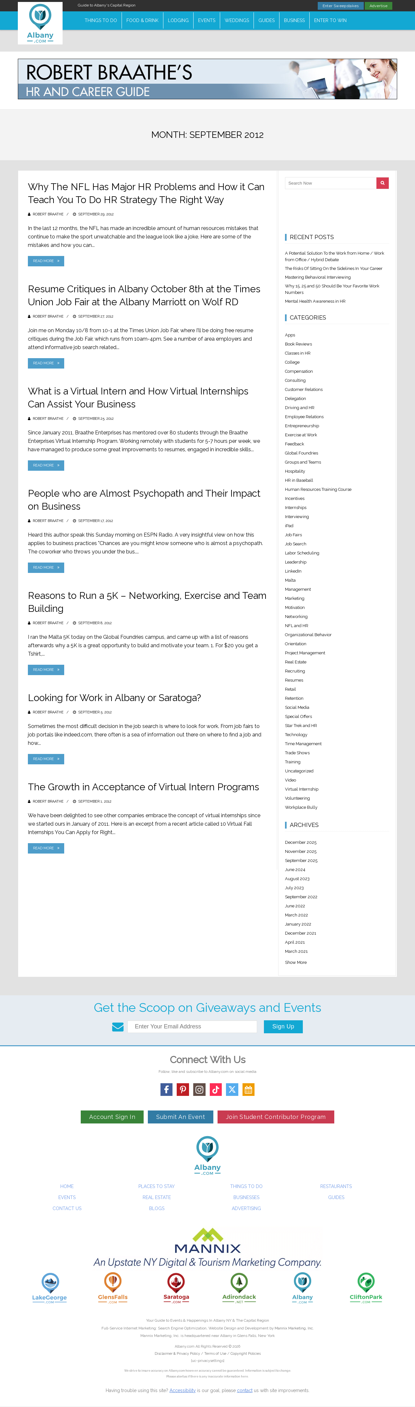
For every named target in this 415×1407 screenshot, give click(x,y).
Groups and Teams (303, 462)
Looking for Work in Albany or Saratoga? (116, 697)
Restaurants (336, 1186)
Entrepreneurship (302, 425)
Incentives (294, 498)
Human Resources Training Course (318, 489)
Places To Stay (156, 1186)
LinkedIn (293, 571)
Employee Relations (304, 416)
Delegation (295, 398)
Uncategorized (299, 771)
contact (245, 1390)
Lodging (178, 20)
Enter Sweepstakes (341, 6)
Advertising (246, 1208)
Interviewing (297, 516)
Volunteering (297, 798)
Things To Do (101, 20)
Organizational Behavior (308, 634)
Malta (290, 580)
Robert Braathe (48, 214)
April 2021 (295, 942)
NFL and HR (296, 625)
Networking (296, 616)
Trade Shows (297, 752)
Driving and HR (299, 407)
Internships (295, 507)
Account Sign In (112, 1116)
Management (298, 589)
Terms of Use (215, 1354)
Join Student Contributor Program (276, 1116)
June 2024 (295, 869)
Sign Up (283, 1026)
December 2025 (300, 842)
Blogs (156, 1208)
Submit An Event (180, 1116)
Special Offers (298, 716)
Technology (296, 734)
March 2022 (296, 915)
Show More (296, 962)
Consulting (295, 380)
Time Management (303, 743)
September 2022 (301, 896)
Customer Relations (304, 389)
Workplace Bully (301, 807)
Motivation (295, 607)
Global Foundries (301, 453)
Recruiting (295, 671)
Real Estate (295, 662)
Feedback (294, 444)
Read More (43, 261)
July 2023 (294, 887)
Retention (294, 698)
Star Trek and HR (301, 725)
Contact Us (67, 1208)
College (292, 362)
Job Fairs (293, 534)
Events (206, 20)
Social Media (297, 707)
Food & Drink (142, 20)
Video (290, 780)
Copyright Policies (246, 1354)
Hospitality (295, 471)
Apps (290, 335)
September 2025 (301, 860)
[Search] (382, 183)
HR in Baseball (299, 480)
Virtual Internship (301, 789)
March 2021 (296, 951)
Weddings (237, 20)
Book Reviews (298, 344)
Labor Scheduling (302, 553)
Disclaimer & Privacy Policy (178, 1354)
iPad (289, 525)
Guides (266, 20)
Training (293, 761)
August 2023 (297, 878)
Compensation (299, 371)
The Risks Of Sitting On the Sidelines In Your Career (334, 268)
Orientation (295, 643)
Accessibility (183, 1390)
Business (294, 20)
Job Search (295, 543)
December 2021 (300, 933)
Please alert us (176, 1376)
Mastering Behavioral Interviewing (318, 277)
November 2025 (300, 851)
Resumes (294, 680)
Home (67, 1186)
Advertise (378, 6)
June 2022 (295, 906)
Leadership (295, 562)
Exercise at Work (301, 434)
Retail (290, 689)
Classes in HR (298, 353)
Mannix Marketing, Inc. (294, 1328)
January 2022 (298, 924)
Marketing (294, 598)
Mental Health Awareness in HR (315, 301)
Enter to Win (330, 20)
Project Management (305, 652)
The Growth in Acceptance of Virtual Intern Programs (145, 787)
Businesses (246, 1197)
